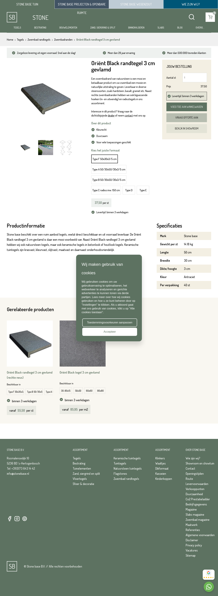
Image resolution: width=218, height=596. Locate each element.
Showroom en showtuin (200, 463)
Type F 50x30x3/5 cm (104, 159)
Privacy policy (194, 545)
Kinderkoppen (163, 479)
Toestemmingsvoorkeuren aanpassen (109, 322)
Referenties (193, 530)
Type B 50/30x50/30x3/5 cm (108, 179)
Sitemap (191, 555)
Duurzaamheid (194, 494)
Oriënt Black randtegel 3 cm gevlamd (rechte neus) (29, 374)
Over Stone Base (195, 450)
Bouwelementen (68, 27)
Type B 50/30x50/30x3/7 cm (35, 391)
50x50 (78, 390)
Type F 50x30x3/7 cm (16, 391)
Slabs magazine (195, 514)
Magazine (191, 509)
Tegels (17, 27)
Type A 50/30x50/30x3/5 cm (108, 169)
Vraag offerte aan (186, 117)
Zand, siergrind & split (102, 27)
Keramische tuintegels (127, 458)
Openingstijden (195, 473)
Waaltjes (160, 463)
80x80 (100, 390)
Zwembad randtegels (126, 479)
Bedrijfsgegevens (196, 504)
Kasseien (160, 473)
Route (189, 479)
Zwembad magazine (197, 519)
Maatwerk (191, 525)
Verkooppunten (195, 489)
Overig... (200, 27)
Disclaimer (192, 540)
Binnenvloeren (136, 27)
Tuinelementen (82, 468)
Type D (129, 190)
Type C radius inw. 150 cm (106, 190)
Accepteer (110, 331)
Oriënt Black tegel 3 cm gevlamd (80, 372)
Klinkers (160, 458)
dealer (111, 115)
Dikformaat (162, 468)
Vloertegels (80, 479)
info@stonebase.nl (18, 473)
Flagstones (120, 473)
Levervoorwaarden (197, 484)
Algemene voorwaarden (200, 535)
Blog (180, 27)
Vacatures (192, 550)
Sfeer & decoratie (83, 484)
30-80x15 (65, 390)
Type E (143, 190)
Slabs (161, 27)
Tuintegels (120, 463)
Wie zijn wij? (193, 458)
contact (129, 115)
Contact (190, 468)
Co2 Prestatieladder (198, 499)
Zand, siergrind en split (86, 473)
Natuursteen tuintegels (128, 468)
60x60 (89, 390)
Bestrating (40, 27)
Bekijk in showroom (186, 128)
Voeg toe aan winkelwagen (187, 106)
